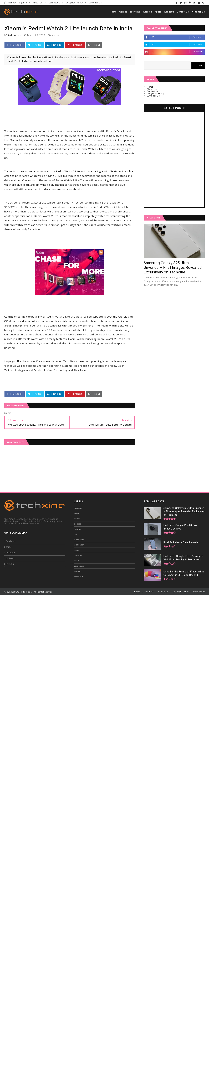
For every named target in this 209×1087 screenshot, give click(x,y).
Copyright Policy (74, 2)
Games (123, 11)
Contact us (54, 2)
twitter (9, 546)
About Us (38, 2)
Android (147, 11)
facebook (11, 541)
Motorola (79, 545)
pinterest (10, 558)
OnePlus (78, 555)
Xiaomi (55, 35)
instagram (11, 552)
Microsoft (79, 540)
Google (77, 524)
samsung (78, 576)
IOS (75, 534)
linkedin (10, 563)
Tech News (79, 566)
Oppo (76, 561)
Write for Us (95, 2)
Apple (158, 11)
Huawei (77, 529)
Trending (135, 11)
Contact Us (183, 11)
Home (113, 11)
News (76, 550)
